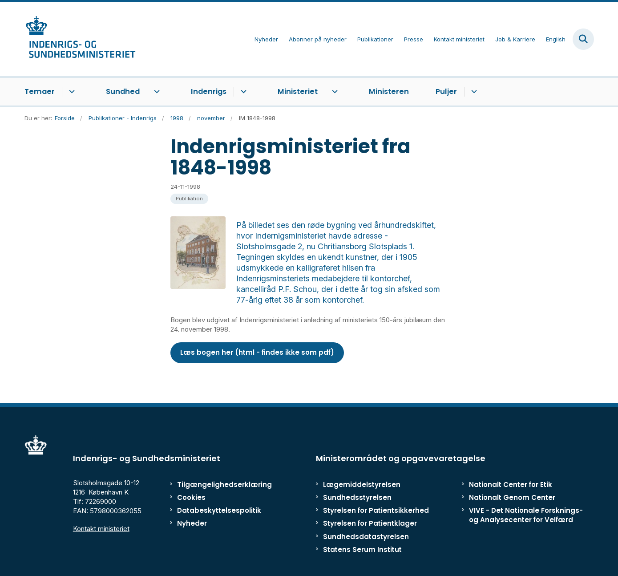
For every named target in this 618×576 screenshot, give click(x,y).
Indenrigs (208, 91)
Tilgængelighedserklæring (215, 463)
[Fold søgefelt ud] (583, 39)
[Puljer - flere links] (472, 92)
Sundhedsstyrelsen (357, 476)
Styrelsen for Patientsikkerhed (376, 489)
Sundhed (123, 91)
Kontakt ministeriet (101, 507)
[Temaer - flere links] (70, 92)
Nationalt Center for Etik (510, 463)
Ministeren (389, 91)
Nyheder (192, 502)
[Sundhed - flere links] (155, 92)
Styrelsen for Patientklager (370, 502)
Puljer (446, 91)
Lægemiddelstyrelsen (361, 463)
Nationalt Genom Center (512, 476)
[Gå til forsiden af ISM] (80, 39)
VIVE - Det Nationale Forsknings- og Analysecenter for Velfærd (526, 493)
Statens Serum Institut (362, 528)
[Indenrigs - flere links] (242, 92)
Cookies (191, 476)
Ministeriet (298, 91)
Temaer (39, 91)
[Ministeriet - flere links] (333, 92)
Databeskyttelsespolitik (215, 489)
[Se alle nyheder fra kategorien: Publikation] (189, 199)
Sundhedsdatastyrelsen (366, 515)
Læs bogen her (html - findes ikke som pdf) (257, 331)
